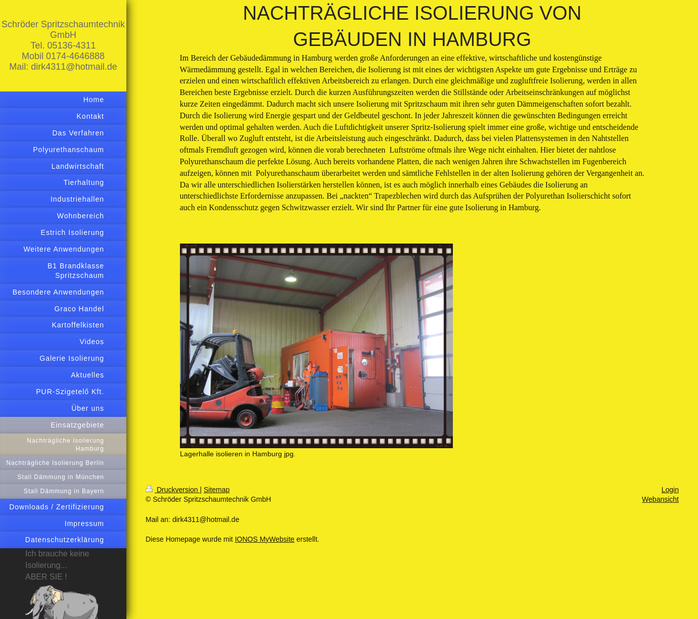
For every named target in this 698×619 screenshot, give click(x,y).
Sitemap (216, 490)
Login (670, 490)
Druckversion (173, 490)
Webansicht (660, 499)
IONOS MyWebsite (265, 539)
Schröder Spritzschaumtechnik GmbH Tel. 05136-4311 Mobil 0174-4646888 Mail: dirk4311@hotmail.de (63, 45)
